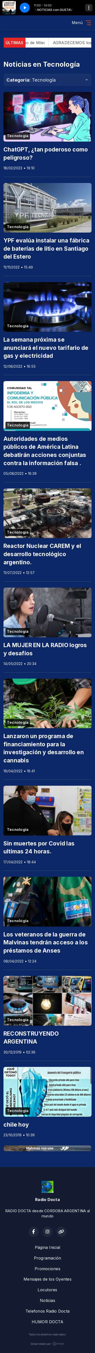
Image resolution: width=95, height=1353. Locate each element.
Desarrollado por (47, 1344)
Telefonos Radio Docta (47, 1311)
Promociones (47, 1268)
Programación (47, 1258)
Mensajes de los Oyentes (47, 1279)
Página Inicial (47, 1247)
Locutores (47, 1289)
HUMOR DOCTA (48, 1321)
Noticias (47, 1300)
